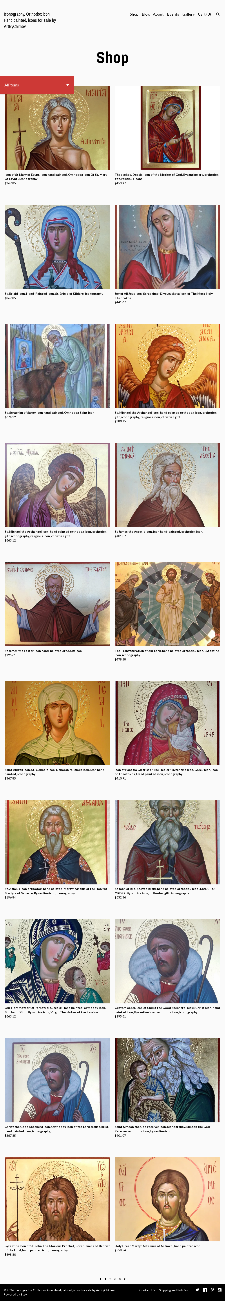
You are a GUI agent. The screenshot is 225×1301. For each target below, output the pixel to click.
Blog (146, 14)
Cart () (204, 14)
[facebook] (205, 1290)
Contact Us (147, 1290)
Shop (134, 14)
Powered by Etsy (15, 1294)
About (158, 14)
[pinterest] (212, 1290)
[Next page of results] (125, 1279)
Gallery (188, 14)
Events (173, 14)
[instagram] (219, 1290)
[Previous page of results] (100, 1279)
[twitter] (197, 1290)
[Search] (218, 15)
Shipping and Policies (173, 1290)
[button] (37, 85)
